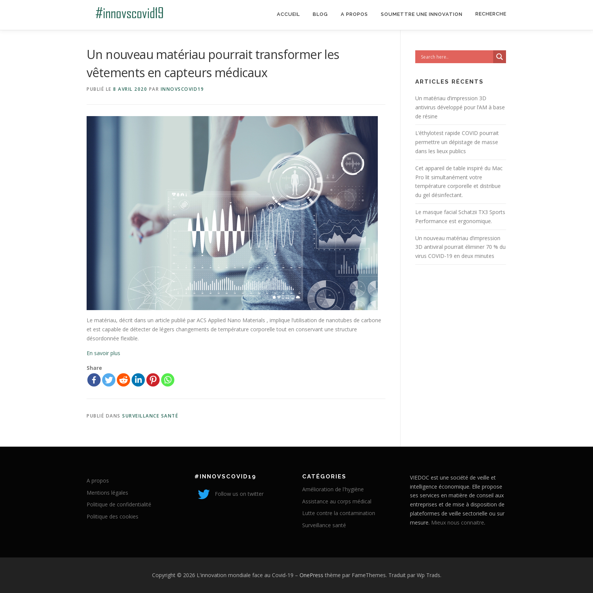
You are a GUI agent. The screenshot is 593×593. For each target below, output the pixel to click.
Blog (320, 14)
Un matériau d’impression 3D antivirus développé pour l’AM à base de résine (460, 107)
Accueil (288, 14)
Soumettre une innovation (422, 14)
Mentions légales (107, 492)
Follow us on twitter (229, 493)
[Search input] (456, 56)
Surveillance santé (150, 416)
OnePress (311, 575)
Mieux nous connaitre (457, 522)
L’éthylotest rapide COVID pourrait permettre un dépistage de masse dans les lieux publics (457, 142)
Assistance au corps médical (336, 501)
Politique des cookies (112, 516)
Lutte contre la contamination (338, 513)
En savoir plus (103, 353)
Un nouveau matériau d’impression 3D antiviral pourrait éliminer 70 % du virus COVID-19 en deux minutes (460, 247)
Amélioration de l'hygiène (333, 489)
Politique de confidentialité (119, 504)
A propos (354, 14)
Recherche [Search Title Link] (490, 13)
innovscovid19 (182, 89)
